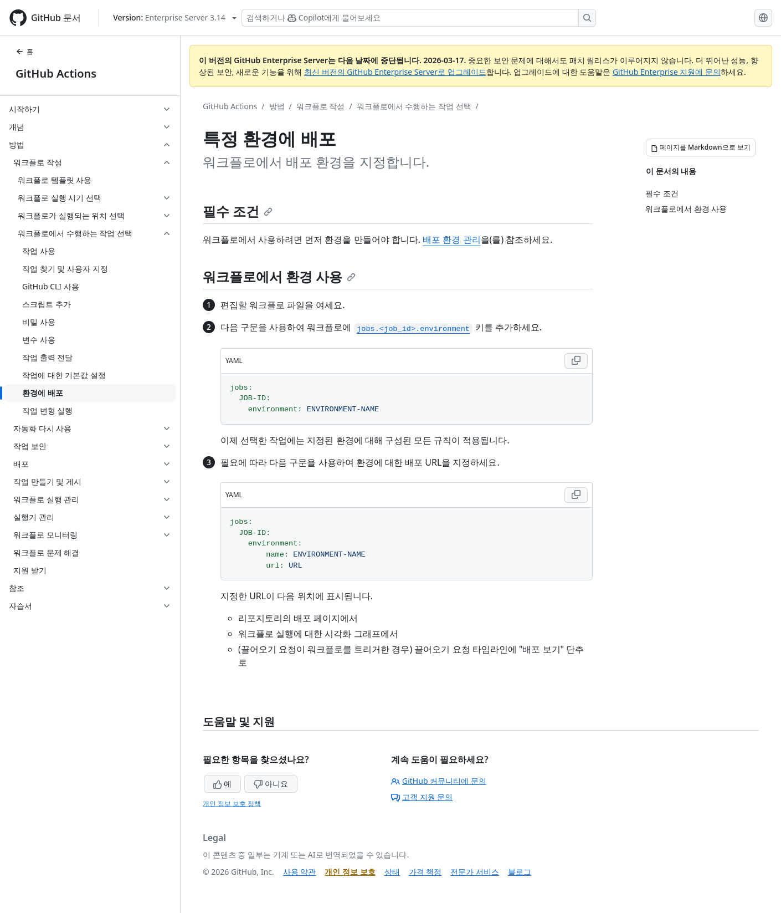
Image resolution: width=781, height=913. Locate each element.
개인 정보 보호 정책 (232, 803)
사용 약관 (299, 871)
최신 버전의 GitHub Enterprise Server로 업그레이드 (395, 72)
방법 (277, 106)
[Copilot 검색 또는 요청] (419, 18)
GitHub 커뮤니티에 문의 (438, 781)
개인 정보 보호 (350, 871)
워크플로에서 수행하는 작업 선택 (414, 106)
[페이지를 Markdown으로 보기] (701, 147)
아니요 (271, 783)
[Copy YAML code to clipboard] (576, 361)
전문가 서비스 (474, 871)
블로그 (519, 871)
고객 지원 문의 (422, 797)
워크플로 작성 (320, 106)
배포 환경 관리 (451, 239)
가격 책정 (425, 871)
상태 (392, 871)
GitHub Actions (56, 73)
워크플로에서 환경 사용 (279, 276)
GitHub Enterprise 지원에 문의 (667, 72)
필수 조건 (238, 211)
